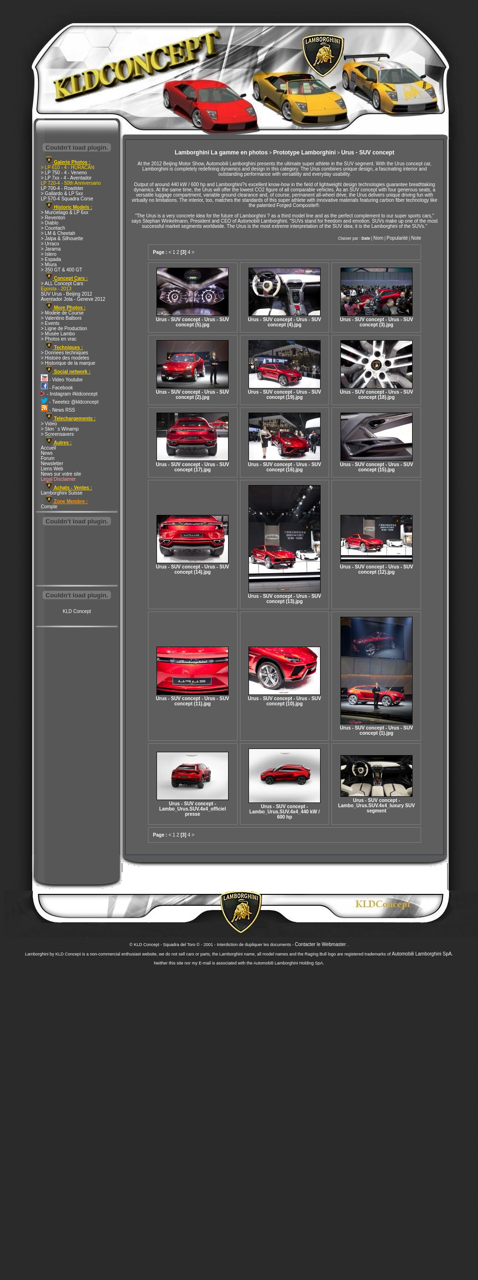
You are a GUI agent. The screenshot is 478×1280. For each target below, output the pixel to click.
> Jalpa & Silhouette (62, 238)
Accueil (48, 448)
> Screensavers (57, 434)
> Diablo (49, 222)
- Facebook (57, 387)
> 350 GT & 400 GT (61, 269)
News (47, 453)
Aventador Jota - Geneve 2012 (73, 299)
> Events (50, 323)
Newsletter (52, 463)
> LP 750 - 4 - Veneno (64, 172)
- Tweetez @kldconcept (70, 402)
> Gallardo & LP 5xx (62, 193)
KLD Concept (77, 611)
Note (416, 238)
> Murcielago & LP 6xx (64, 212)
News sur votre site (61, 474)
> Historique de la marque (68, 363)
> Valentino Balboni (61, 318)
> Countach (53, 228)
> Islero (48, 254)
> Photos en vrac (58, 339)
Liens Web (52, 468)
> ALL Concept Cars (62, 283)
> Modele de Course (62, 312)
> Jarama (51, 249)
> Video (49, 423)
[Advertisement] (76, 556)
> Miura (49, 264)
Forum (48, 458)
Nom (378, 238)
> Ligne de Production (64, 328)
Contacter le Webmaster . (322, 944)
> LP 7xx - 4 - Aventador (66, 177)
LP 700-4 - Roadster (62, 188)
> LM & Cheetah (58, 233)
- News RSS (58, 410)
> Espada (51, 259)
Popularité (397, 238)
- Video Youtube (62, 379)
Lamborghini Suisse (62, 493)
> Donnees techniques (64, 352)
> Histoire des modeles (65, 358)
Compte (49, 506)
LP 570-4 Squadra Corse (67, 198)
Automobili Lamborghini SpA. (422, 953)
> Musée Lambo (58, 333)
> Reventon (53, 217)
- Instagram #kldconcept (69, 394)
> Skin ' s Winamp (60, 429)
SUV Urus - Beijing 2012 (66, 294)
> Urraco (50, 243)
